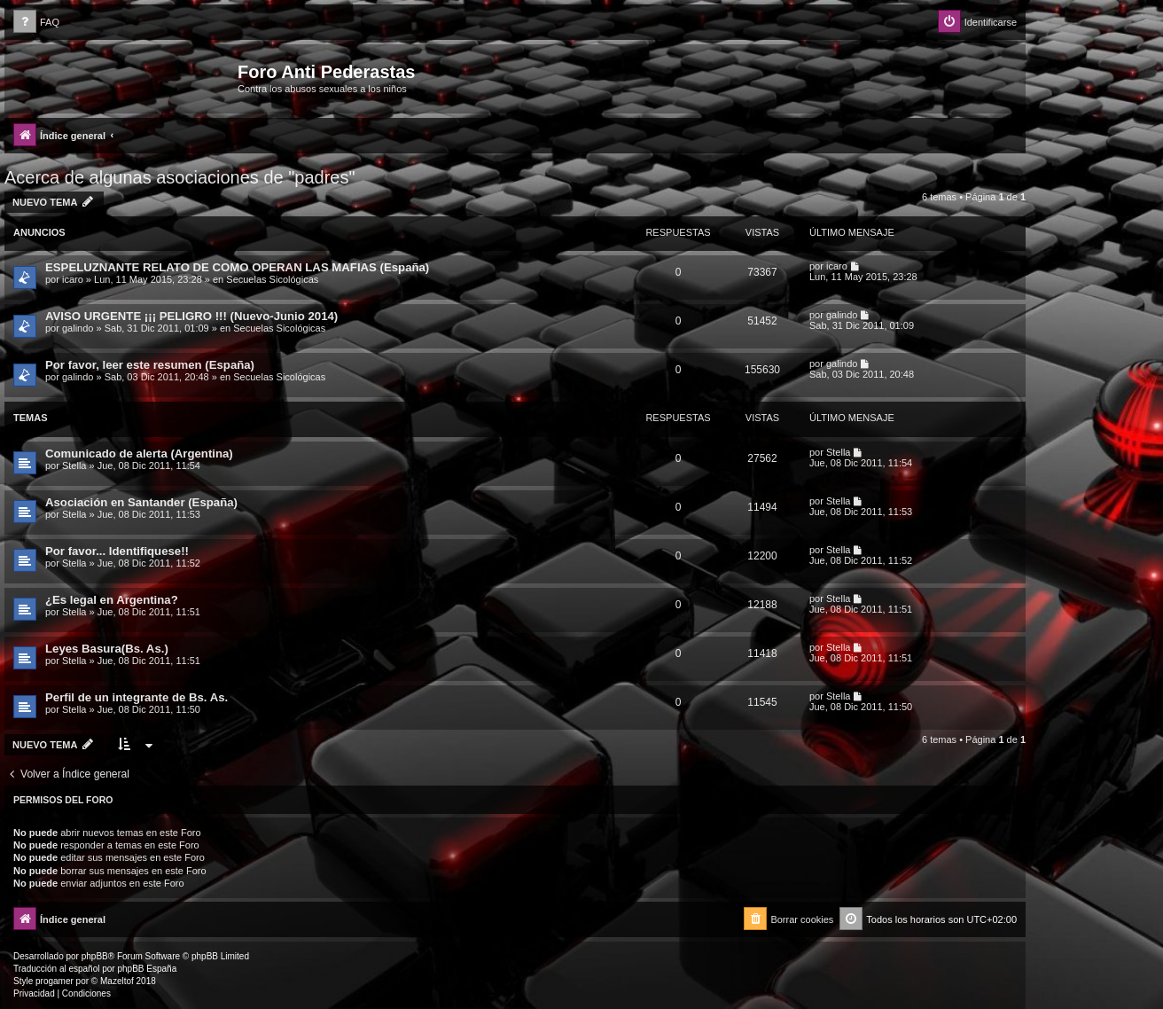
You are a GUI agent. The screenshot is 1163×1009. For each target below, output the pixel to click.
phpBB (95, 956)
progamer (54, 981)
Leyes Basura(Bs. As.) (106, 648)
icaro (72, 279)
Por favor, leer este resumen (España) (149, 365)
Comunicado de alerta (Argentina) (139, 453)
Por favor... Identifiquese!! (117, 551)
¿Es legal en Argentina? (111, 599)
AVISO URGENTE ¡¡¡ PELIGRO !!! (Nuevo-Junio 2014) (191, 316)
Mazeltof (117, 981)
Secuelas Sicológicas (272, 279)
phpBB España (146, 969)
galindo (77, 328)
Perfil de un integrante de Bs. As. (136, 697)
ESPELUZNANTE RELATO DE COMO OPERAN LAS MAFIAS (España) (237, 267)
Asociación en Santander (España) (141, 502)
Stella (74, 465)
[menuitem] (36, 22)
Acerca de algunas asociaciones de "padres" (179, 177)
